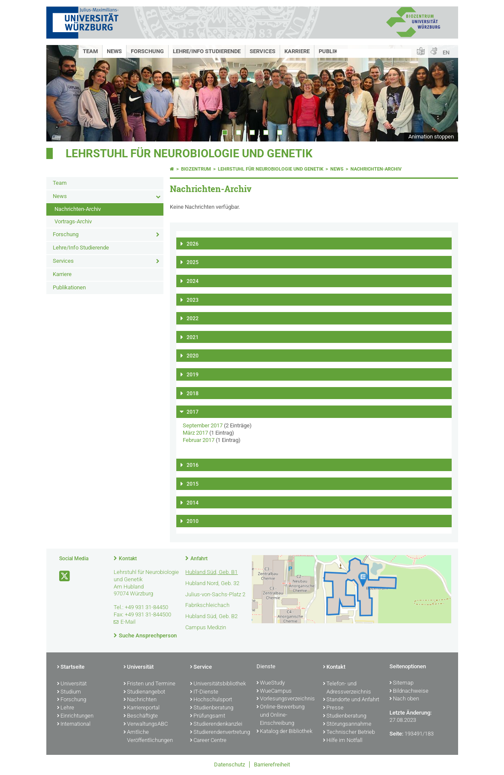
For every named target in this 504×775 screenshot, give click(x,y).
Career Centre (208, 741)
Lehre (65, 708)
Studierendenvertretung (219, 732)
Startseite (71, 667)
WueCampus (274, 691)
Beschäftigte (141, 716)
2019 (193, 375)
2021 (193, 337)
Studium (69, 692)
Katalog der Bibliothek (284, 732)
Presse (333, 708)
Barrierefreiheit (272, 764)
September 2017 (203, 425)
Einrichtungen (75, 716)
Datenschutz (229, 764)
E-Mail (128, 622)
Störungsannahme (347, 724)
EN (446, 52)
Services (262, 51)
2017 (193, 412)
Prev (61, 93)
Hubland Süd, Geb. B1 (211, 572)
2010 (193, 521)
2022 (193, 318)
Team (90, 51)
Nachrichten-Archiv (77, 209)
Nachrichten (140, 700)
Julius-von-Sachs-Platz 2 (215, 594)
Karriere (297, 51)
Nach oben (404, 699)
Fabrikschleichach (207, 605)
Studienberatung (211, 708)
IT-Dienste (204, 692)
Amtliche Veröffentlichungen (148, 737)
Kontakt (128, 559)
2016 (193, 465)
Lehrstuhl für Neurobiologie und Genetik (189, 153)
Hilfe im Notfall (342, 741)
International (74, 724)
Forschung (147, 51)
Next (443, 93)
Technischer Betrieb (349, 732)
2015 (193, 484)
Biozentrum (196, 169)
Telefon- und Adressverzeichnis (347, 688)
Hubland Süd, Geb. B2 (211, 616)
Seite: (396, 733)
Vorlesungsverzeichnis (285, 699)
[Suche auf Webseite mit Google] (374, 53)
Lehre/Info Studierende (207, 51)
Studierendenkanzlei (216, 724)
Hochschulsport (211, 700)
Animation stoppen (431, 136)
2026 (193, 244)
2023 (193, 300)
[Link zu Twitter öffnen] (65, 576)
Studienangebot (144, 692)
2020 (193, 356)
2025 (193, 262)
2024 (193, 281)
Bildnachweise (409, 691)
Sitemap (401, 683)
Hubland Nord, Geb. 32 (212, 583)
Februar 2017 (198, 440)
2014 (193, 503)
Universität (72, 684)
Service (201, 667)
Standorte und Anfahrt (351, 700)
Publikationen (69, 287)
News (114, 51)
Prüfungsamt (207, 716)
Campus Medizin (205, 627)
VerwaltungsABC (146, 724)
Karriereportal (142, 708)
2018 (193, 394)
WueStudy (271, 683)
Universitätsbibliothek (218, 684)
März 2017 (195, 433)
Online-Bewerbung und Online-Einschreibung (281, 715)
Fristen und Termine (149, 684)
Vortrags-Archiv (73, 221)
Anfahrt (199, 559)
